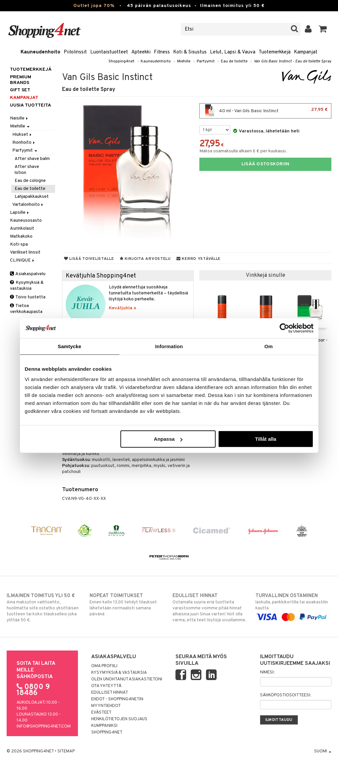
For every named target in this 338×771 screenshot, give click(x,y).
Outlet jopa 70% (93, 6)
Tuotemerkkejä (275, 52)
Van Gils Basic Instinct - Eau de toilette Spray (292, 61)
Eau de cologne (30, 181)
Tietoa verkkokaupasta (26, 309)
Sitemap (66, 751)
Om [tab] (268, 346)
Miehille (183, 61)
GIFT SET (20, 90)
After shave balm (32, 159)
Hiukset (22, 134)
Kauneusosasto (26, 220)
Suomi (322, 751)
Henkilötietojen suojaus (119, 719)
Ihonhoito (24, 142)
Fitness (162, 52)
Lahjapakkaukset (32, 196)
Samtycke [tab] (69, 346)
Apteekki (141, 52)
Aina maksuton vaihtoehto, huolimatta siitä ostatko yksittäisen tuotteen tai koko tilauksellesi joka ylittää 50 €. (45, 607)
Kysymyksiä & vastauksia (27, 285)
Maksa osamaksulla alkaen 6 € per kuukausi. (243, 151)
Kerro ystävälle (198, 259)
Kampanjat (305, 52)
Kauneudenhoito (40, 52)
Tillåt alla (265, 439)
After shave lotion (27, 170)
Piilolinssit (75, 52)
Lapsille (20, 212)
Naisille (19, 118)
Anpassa (168, 439)
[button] (323, 29)
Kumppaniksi (104, 726)
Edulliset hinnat (109, 692)
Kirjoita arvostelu (145, 259)
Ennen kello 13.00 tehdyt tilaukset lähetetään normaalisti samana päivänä (128, 604)
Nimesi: (267, 672)
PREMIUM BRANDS (20, 80)
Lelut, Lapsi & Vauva (232, 52)
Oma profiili (104, 666)
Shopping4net (121, 61)
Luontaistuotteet (109, 52)
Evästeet (101, 712)
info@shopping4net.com (44, 726)
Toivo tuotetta (27, 297)
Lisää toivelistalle (89, 259)
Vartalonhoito (28, 204)
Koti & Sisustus (190, 52)
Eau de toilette (234, 61)
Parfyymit (206, 61)
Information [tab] (169, 346)
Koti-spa (19, 244)
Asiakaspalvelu (27, 274)
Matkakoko (21, 236)
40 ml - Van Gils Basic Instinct (265, 110)
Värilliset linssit (25, 252)
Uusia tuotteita (30, 105)
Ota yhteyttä (106, 686)
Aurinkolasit (22, 228)
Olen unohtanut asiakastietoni (126, 679)
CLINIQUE (22, 260)
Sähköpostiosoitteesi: (285, 695)
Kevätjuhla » (122, 308)
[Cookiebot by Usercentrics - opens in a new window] (284, 328)
